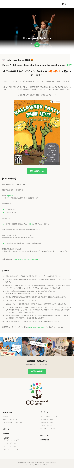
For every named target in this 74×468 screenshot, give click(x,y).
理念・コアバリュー (10, 419)
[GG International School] (11, 4)
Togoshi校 (9, 196)
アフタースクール (9, 443)
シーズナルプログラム (11, 449)
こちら (30, 224)
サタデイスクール (9, 446)
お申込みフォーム (37, 171)
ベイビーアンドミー (47, 426)
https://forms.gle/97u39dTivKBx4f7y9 (27, 259)
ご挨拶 (5, 416)
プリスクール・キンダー (11, 440)
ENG (64, 4)
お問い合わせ (37, 371)
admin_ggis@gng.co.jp (36, 327)
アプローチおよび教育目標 (12, 423)
